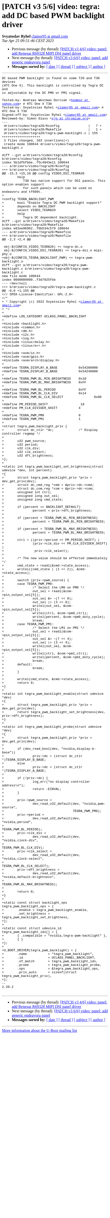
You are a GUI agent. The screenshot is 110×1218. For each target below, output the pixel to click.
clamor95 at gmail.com (49, 36)
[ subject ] (82, 66)
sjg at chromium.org (70, 127)
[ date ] (51, 66)
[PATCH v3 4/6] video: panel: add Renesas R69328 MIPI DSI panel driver (59, 51)
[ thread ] (65, 66)
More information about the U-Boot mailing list (39, 1214)
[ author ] (98, 66)
